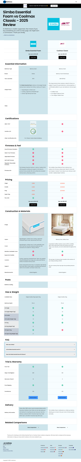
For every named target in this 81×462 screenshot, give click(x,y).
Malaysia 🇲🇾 (52, 451)
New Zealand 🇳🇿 (72, 449)
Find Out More (33, 397)
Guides (4, 447)
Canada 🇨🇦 (43, 449)
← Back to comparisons (8, 35)
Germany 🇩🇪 (61, 451)
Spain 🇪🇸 (60, 455)
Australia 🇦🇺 (71, 447)
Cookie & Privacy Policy (8, 450)
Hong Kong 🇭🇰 (53, 449)
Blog (4, 446)
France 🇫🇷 (60, 453)
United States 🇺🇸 (44, 447)
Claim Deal (54, 5)
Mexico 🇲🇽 (43, 451)
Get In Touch (6, 449)
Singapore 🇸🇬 (53, 447)
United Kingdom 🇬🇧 (62, 447)
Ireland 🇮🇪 (60, 449)
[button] (76, 2)
